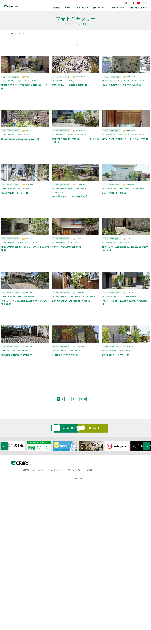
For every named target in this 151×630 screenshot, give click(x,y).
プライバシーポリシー (95, 458)
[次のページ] (92, 393)
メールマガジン (58, 458)
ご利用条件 (111, 458)
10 (81, 394)
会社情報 (68, 7)
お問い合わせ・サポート (140, 7)
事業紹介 (79, 7)
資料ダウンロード (106, 7)
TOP (12, 33)
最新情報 (46, 458)
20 (85, 394)
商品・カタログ (91, 7)
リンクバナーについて (75, 458)
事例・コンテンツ (122, 7)
